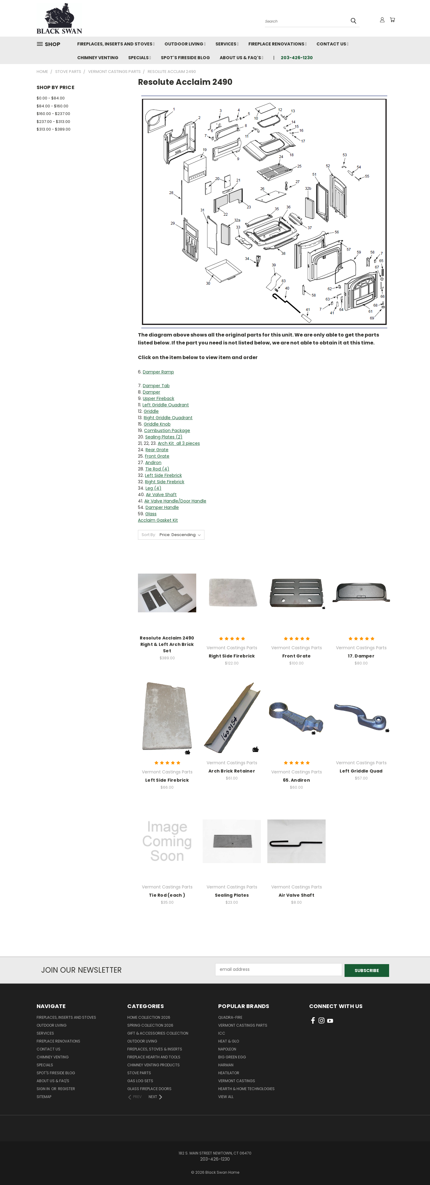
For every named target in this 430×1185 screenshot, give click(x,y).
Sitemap (44, 1095)
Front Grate (157, 456)
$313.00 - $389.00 (53, 129)
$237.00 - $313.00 (53, 121)
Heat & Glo (228, 1040)
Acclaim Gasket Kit (158, 520)
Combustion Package (167, 430)
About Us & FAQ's (241, 58)
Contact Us (332, 44)
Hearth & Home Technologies (246, 1087)
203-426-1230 (297, 58)
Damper (151, 392)
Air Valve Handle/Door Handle (175, 501)
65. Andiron (296, 780)
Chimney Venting (97, 58)
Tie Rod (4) (157, 469)
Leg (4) (153, 488)
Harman (225, 1064)
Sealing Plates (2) (163, 437)
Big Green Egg (232, 1056)
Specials (139, 58)
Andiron (153, 462)
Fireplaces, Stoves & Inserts (154, 1048)
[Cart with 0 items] (392, 20)
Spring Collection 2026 (150, 1024)
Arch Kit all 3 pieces (179, 443)
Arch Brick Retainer (231, 771)
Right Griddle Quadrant (168, 418)
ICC (221, 1032)
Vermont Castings (236, 1079)
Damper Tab (156, 386)
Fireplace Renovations (277, 44)
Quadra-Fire (230, 1016)
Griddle (151, 411)
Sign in (44, 1087)
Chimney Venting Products (153, 1064)
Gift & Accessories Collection (157, 1032)
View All (225, 1095)
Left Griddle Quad (361, 771)
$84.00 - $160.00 (52, 106)
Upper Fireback (158, 398)
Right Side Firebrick (164, 482)
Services (227, 44)
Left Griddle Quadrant (166, 405)
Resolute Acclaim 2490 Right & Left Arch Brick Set (167, 644)
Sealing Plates (232, 895)
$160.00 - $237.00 (53, 114)
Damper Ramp (158, 372)
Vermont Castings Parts (242, 1024)
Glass (151, 514)
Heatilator (228, 1072)
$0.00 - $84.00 (51, 98)
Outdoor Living (185, 44)
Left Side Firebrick (163, 475)
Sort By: (149, 535)
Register (66, 1087)
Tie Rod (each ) (167, 895)
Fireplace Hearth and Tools (153, 1056)
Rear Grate (157, 450)
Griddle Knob (157, 424)
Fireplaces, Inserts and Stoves (116, 44)
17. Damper (361, 656)
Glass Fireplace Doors (149, 1087)
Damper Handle (162, 507)
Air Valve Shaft (161, 495)
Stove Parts (139, 1072)
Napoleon (227, 1048)
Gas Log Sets (140, 1079)
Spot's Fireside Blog (185, 58)
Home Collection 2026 (148, 1016)
